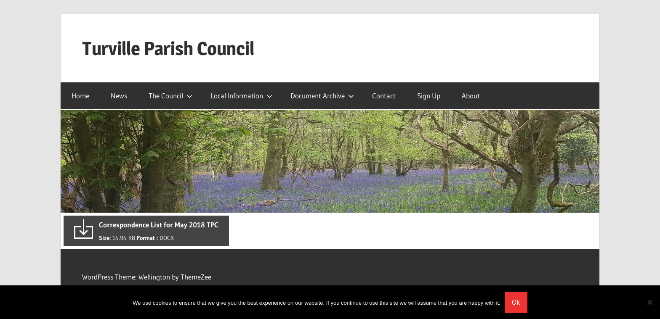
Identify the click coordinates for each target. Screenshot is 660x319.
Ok (516, 302)
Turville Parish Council (168, 48)
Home (80, 95)
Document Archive (322, 95)
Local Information (241, 95)
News (119, 95)
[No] (649, 302)
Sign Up (428, 95)
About (471, 95)
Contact (384, 95)
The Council (170, 95)
